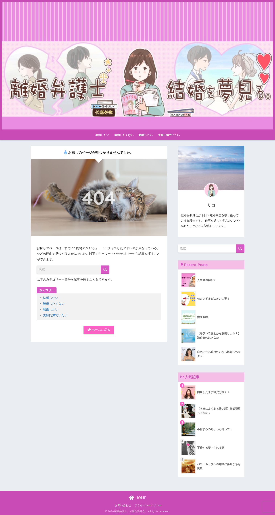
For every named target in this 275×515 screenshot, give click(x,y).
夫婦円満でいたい (169, 135)
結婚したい (102, 135)
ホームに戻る (99, 329)
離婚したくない (124, 135)
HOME (137, 497)
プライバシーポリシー (148, 505)
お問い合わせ (123, 505)
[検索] (105, 269)
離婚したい (146, 135)
